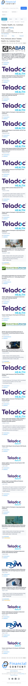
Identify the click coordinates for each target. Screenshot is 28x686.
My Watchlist (14, 11)
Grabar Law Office (6, 62)
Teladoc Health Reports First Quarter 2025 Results (13, 648)
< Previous (4, 43)
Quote (5, 35)
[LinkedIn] (15, 678)
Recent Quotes (4, 11)
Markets (4, 19)
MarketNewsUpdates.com (7, 336)
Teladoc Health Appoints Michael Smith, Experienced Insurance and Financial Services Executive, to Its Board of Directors (14, 150)
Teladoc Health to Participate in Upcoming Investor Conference (13, 113)
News (8, 21)
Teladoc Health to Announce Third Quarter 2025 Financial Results (13, 399)
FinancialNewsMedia (6, 262)
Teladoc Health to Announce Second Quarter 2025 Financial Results (13, 463)
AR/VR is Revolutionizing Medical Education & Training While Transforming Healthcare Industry (13, 332)
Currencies (12, 21)
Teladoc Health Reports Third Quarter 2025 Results (13, 315)
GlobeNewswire (5, 64)
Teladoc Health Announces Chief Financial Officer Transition (13, 375)
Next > (24, 43)
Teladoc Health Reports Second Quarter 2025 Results (14, 446)
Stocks (10, 19)
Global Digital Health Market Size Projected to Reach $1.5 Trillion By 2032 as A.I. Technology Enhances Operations (14, 250)
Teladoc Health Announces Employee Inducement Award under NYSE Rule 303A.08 (13, 94)
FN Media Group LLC (7, 574)
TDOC (11, 28)
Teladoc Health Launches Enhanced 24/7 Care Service (12, 188)
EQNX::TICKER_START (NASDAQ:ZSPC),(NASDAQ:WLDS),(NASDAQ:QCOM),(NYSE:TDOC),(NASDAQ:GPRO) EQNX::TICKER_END (13, 357)
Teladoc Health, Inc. (6, 135)
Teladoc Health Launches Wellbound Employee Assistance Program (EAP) (12, 481)
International (17, 21)
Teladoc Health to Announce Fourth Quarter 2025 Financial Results (13, 170)
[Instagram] (18, 678)
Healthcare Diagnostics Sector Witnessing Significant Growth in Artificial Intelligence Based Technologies (14, 588)
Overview (4, 21)
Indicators (4, 14)
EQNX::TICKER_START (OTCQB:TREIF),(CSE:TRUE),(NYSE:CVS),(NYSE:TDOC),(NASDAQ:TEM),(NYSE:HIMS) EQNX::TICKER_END (13, 533)
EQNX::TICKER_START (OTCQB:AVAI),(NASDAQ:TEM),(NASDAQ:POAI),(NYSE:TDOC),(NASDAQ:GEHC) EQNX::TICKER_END (14, 595)
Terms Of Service (13, 675)
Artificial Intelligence (7, 362)
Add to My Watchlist (5, 33)
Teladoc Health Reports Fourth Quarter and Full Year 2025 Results (14, 131)
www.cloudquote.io (14, 671)
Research (22, 35)
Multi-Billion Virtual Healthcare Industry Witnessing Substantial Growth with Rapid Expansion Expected (13, 526)
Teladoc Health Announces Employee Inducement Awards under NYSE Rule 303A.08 (13, 552)
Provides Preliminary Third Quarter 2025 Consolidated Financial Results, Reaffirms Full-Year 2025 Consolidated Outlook (14, 382)
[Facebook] (12, 678)
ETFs (16, 19)
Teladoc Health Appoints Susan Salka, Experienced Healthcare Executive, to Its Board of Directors (13, 76)
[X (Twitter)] (9, 678)
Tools (22, 19)
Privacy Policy (21, 673)
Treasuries (22, 21)
